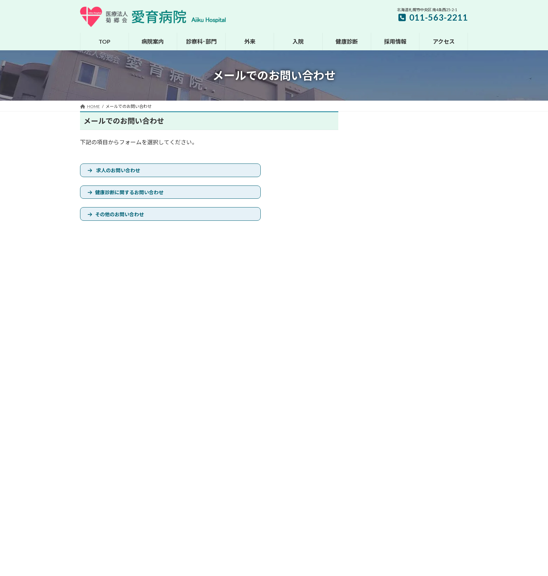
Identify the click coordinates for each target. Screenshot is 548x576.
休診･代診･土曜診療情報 (140, 386)
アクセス (225, 499)
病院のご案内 (229, 439)
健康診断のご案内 (234, 487)
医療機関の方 (283, 386)
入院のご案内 (229, 475)
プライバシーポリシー (237, 386)
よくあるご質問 (231, 523)
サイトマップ (189, 386)
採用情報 (225, 512)
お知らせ (95, 386)
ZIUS (274, 568)
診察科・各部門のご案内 (240, 451)
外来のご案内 (229, 463)
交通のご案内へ (388, 442)
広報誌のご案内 (231, 536)
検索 (450, 128)
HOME (223, 426)
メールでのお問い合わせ (333, 386)
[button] (414, 237)
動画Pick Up (228, 548)
